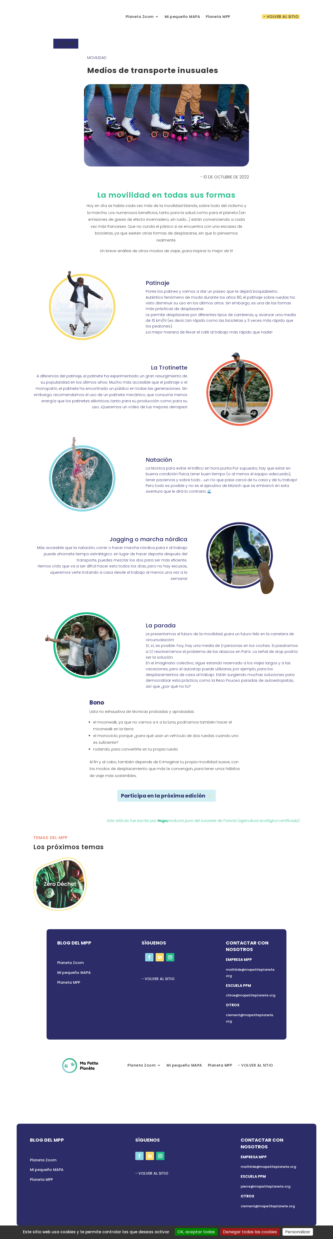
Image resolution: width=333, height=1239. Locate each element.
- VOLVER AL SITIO (281, 16)
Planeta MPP (218, 16)
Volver (68, 43)
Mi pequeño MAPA (182, 16)
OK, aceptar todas (196, 1232)
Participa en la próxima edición (163, 795)
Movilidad (96, 57)
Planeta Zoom (140, 16)
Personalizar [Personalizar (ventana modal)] (297, 1232)
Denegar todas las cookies (250, 1232)
